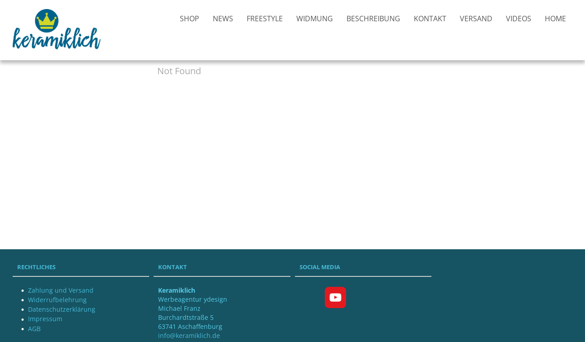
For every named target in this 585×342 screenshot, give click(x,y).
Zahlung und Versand (61, 290)
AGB (34, 328)
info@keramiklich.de (189, 335)
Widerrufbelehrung (57, 299)
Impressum (45, 318)
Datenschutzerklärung (61, 309)
